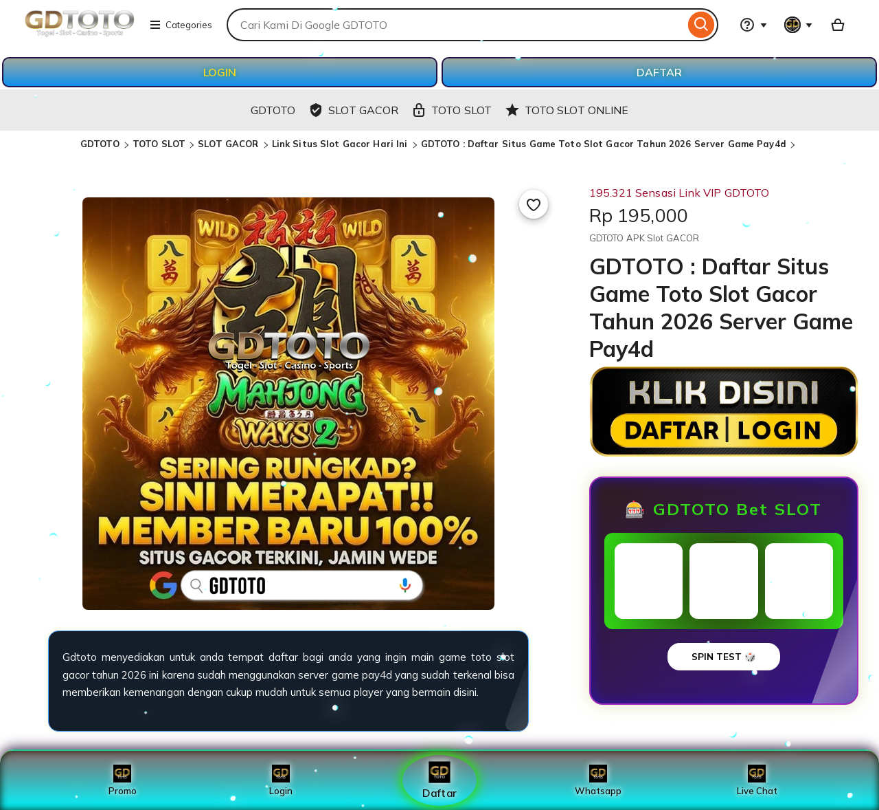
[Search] (701, 24)
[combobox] (456, 24)
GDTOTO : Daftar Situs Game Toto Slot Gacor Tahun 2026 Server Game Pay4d (603, 143)
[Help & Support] (753, 24)
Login (281, 780)
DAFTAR (659, 72)
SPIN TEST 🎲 (724, 656)
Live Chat (757, 780)
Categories (180, 25)
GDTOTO (101, 143)
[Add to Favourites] (533, 204)
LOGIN (219, 72)
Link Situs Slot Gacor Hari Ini (341, 143)
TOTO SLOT (159, 143)
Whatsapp (598, 780)
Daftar (439, 780)
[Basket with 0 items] (837, 24)
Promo (123, 780)
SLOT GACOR (229, 143)
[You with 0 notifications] (798, 24)
